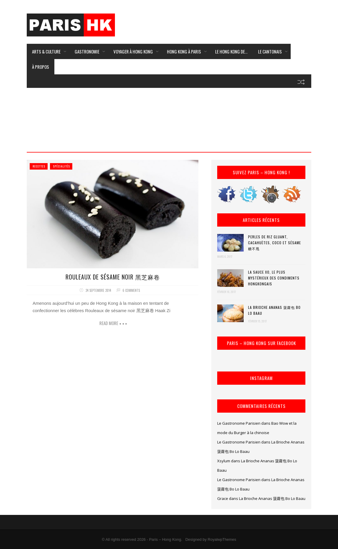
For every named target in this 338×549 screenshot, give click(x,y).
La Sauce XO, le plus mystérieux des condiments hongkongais (273, 278)
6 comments (131, 290)
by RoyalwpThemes (219, 539)
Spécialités (61, 166)
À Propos (40, 66)
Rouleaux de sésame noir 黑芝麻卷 (113, 277)
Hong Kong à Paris (184, 51)
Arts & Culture (46, 51)
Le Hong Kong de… (231, 51)
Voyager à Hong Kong (133, 51)
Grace (222, 498)
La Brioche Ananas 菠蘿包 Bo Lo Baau (274, 310)
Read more (108, 323)
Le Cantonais (270, 51)
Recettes (39, 166)
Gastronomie (87, 51)
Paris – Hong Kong (165, 539)
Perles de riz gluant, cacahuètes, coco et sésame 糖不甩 (274, 242)
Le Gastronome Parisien (238, 423)
